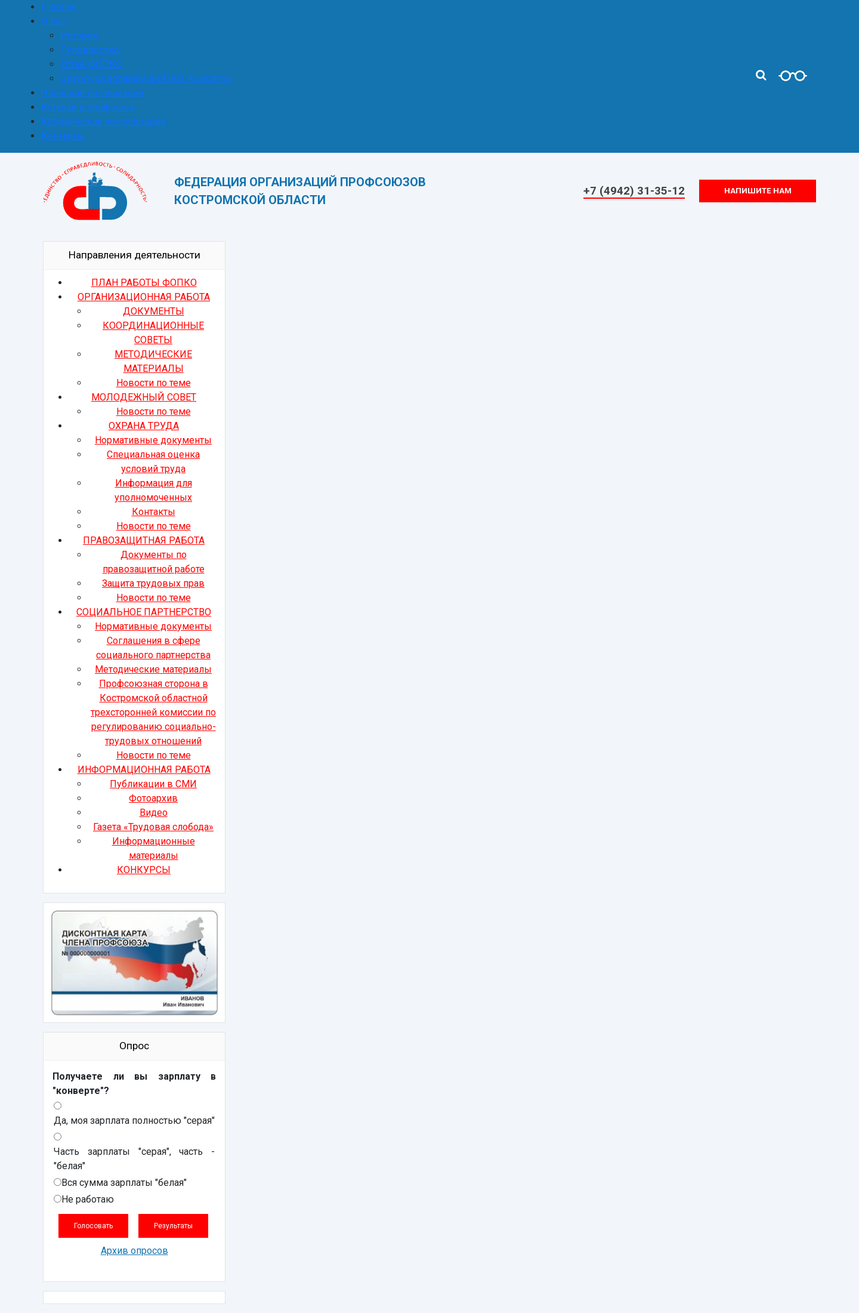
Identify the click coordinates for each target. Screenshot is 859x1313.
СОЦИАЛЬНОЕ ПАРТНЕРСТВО (143, 612)
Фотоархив (153, 798)
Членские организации (92, 92)
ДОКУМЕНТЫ (153, 311)
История (78, 35)
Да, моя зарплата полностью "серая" (134, 1120)
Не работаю (87, 1199)
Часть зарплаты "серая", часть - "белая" (134, 1159)
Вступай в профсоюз (87, 107)
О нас (53, 21)
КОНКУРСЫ (144, 870)
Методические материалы (153, 669)
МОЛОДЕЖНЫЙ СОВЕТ (143, 397)
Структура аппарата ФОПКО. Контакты (145, 78)
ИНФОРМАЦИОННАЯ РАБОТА (144, 769)
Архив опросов (134, 1250)
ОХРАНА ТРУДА (144, 425)
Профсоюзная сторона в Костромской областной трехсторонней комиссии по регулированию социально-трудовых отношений (153, 712)
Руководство (89, 50)
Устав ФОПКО (91, 64)
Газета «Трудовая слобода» (153, 827)
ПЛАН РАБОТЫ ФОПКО (144, 282)
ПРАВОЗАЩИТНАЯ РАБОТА (144, 540)
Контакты (63, 135)
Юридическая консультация (103, 121)
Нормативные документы (153, 440)
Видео (154, 812)
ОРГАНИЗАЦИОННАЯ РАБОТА (144, 297)
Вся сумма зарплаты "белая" (124, 1182)
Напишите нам (758, 190)
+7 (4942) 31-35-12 (634, 191)
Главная (58, 7)
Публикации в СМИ (153, 784)
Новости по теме (153, 383)
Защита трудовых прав (153, 583)
